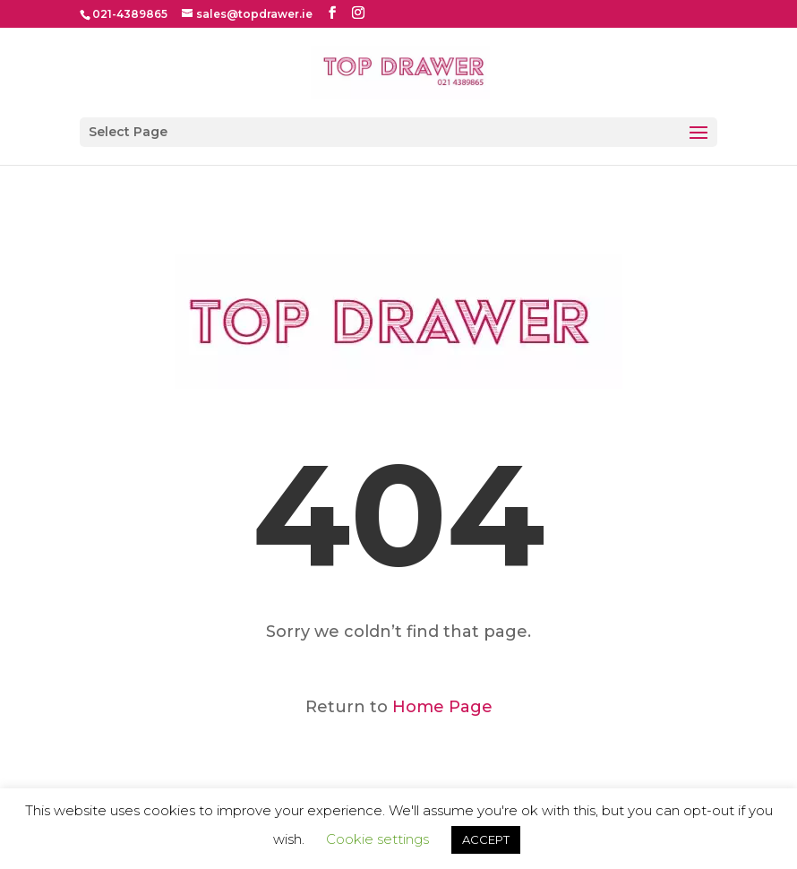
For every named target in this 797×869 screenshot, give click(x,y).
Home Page (442, 707)
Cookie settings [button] (377, 838)
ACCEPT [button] (486, 839)
